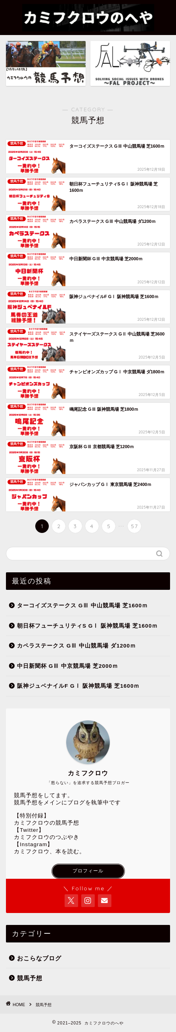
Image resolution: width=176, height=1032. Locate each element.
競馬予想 (29, 978)
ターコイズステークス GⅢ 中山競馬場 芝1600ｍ (82, 606)
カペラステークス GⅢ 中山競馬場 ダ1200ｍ (76, 646)
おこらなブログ (39, 958)
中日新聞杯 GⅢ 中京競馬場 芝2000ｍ (67, 666)
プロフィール (88, 871)
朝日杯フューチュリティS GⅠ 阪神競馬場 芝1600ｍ (87, 626)
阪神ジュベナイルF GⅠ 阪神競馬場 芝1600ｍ (78, 686)
